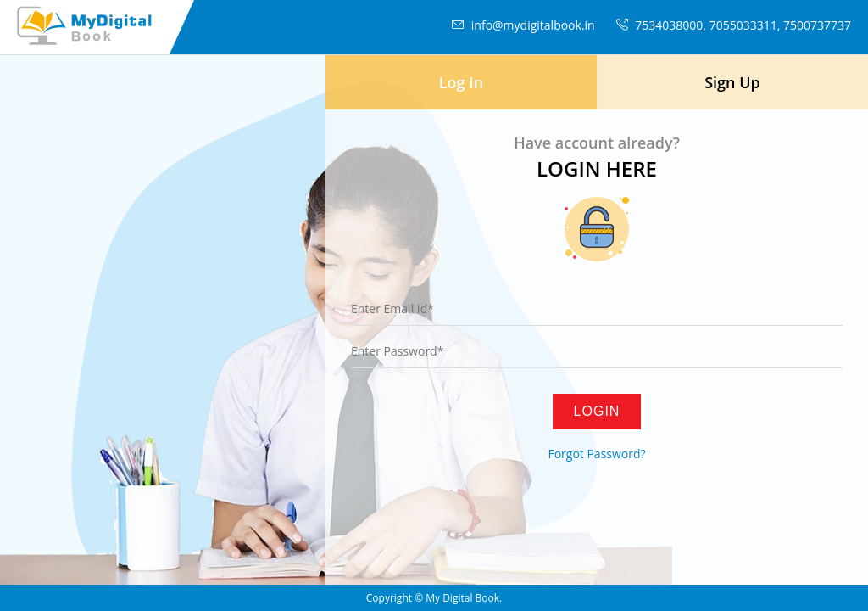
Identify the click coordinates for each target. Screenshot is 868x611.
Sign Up (732, 82)
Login (597, 411)
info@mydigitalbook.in (521, 25)
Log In (461, 82)
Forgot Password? (596, 454)
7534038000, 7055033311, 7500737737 (731, 25)
